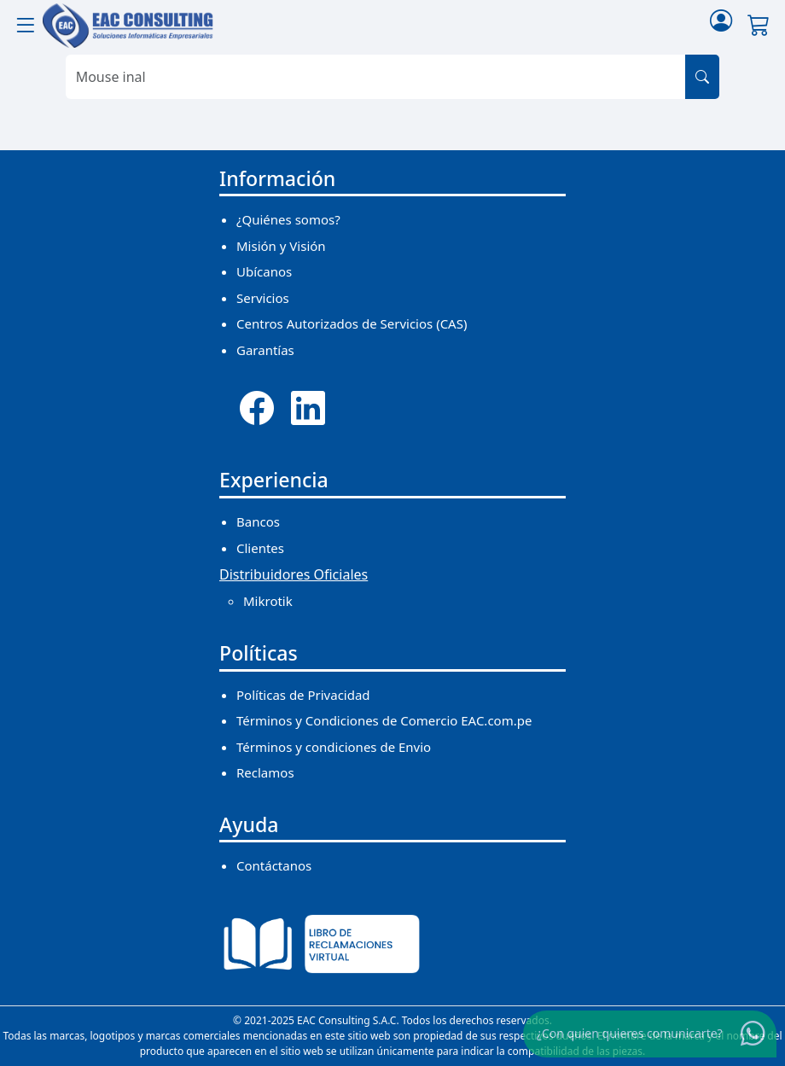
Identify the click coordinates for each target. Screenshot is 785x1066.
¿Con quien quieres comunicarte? (630, 1033)
